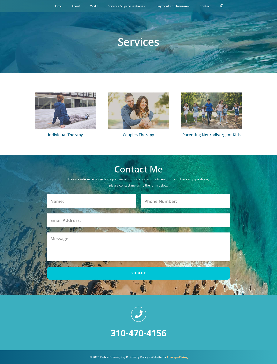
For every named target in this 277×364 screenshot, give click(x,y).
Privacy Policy (139, 357)
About (76, 6)
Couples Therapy (138, 134)
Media (94, 6)
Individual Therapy (65, 134)
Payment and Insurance (173, 6)
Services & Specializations (125, 6)
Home (58, 6)
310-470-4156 (138, 333)
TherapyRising (177, 357)
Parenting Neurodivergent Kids (211, 134)
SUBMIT (138, 273)
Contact (205, 6)
